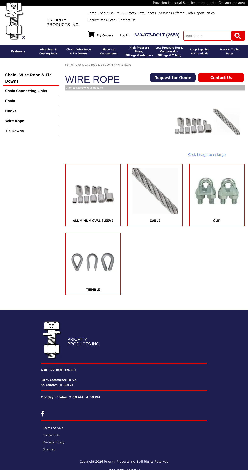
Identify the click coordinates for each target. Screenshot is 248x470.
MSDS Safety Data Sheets (136, 13)
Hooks (11, 111)
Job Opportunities (201, 13)
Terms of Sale (53, 428)
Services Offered (171, 13)
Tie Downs (14, 131)
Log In (124, 35)
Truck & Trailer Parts (230, 51)
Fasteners (18, 51)
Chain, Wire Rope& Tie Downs (78, 51)
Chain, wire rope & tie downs (94, 64)
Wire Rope (14, 121)
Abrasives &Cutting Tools (48, 51)
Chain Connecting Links (26, 91)
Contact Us (127, 20)
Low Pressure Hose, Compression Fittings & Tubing (169, 51)
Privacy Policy (53, 442)
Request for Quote (101, 20)
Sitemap (49, 449)
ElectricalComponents (109, 51)
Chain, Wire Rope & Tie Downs (28, 77)
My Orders (100, 34)
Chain (10, 101)
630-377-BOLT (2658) (156, 35)
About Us (106, 13)
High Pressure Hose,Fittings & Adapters (139, 51)
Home (91, 13)
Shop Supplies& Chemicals (199, 51)
